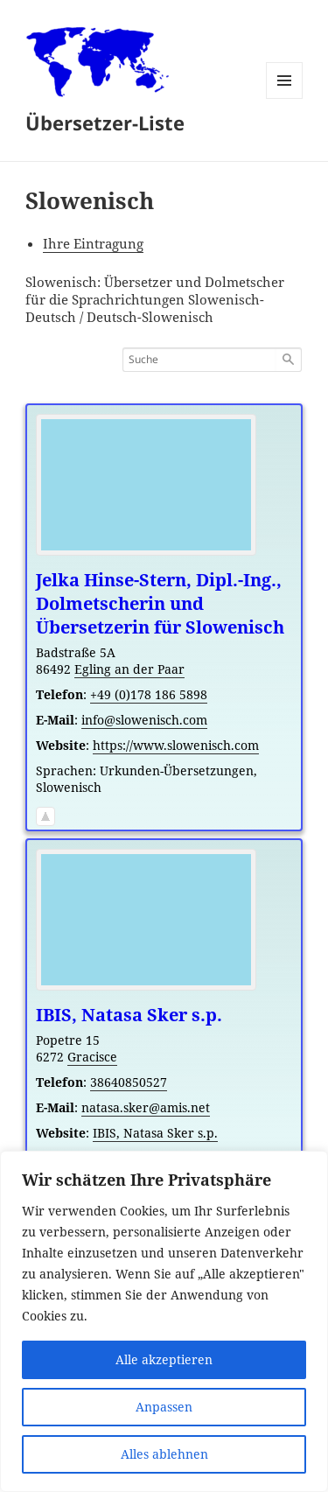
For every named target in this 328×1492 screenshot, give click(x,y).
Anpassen (164, 1406)
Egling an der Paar (129, 669)
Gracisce (92, 1056)
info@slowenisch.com (144, 719)
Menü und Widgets (285, 98)
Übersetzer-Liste (105, 122)
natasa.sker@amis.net (145, 1107)
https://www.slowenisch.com (176, 745)
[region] (164, 1321)
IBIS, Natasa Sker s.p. (155, 1132)
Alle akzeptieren (164, 1359)
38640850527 (128, 1082)
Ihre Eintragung (93, 243)
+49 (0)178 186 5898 (148, 694)
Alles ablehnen (164, 1454)
